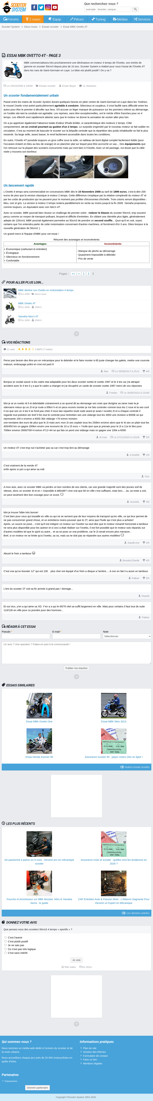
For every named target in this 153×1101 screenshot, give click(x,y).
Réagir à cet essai (21, 627)
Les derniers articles (135, 913)
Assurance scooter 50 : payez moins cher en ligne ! (114, 756)
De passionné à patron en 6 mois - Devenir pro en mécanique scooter (39, 861)
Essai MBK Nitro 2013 (113, 721)
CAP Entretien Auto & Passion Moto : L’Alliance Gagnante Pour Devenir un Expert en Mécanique (113, 901)
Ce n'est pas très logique (21, 949)
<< (73, 273)
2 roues (32, 19)
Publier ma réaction (76, 668)
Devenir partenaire (37, 1087)
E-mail (56, 631)
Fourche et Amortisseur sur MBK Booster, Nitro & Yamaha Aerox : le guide (39, 901)
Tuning (98, 19)
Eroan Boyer (67, 85)
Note (105, 631)
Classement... (12, 1081)
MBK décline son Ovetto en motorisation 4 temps (45, 290)
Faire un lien (90, 1059)
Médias (120, 19)
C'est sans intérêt (17, 952)
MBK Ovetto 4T (27, 303)
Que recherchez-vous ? (101, 4)
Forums (11, 19)
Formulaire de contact (95, 1055)
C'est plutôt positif (17, 941)
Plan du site (89, 1048)
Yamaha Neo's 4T (28, 316)
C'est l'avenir (14, 937)
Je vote (76, 960)
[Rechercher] (135, 9)
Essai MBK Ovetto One (39, 721)
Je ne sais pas (15, 945)
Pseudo (7, 631)
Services (142, 19)
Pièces (76, 19)
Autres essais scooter (134, 766)
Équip (54, 19)
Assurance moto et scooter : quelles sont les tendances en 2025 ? (114, 861)
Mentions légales (92, 1063)
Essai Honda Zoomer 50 (39, 756)
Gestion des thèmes (94, 1051)
